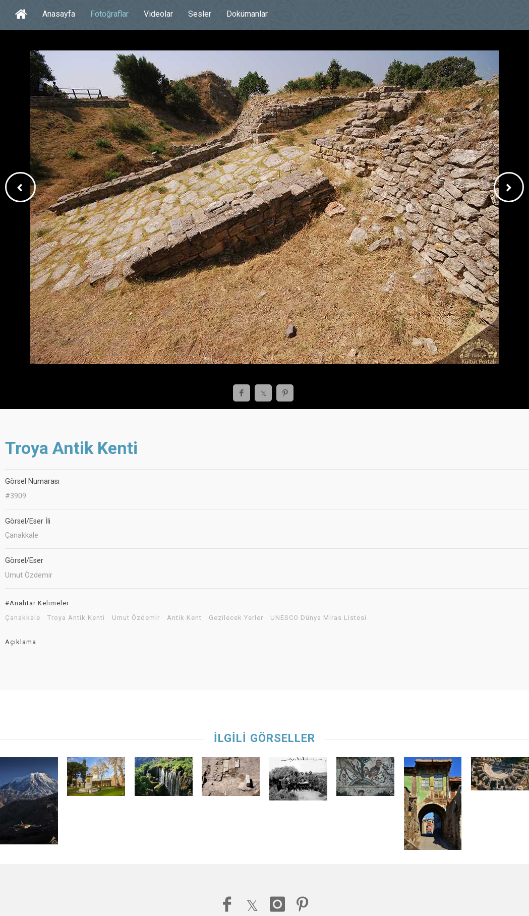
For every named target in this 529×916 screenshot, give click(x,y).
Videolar (158, 14)
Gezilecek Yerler (236, 617)
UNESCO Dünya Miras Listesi (318, 617)
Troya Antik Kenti (76, 617)
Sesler (199, 14)
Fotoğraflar (109, 14)
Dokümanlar (247, 14)
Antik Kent (184, 617)
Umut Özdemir (136, 617)
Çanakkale (22, 617)
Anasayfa (58, 14)
